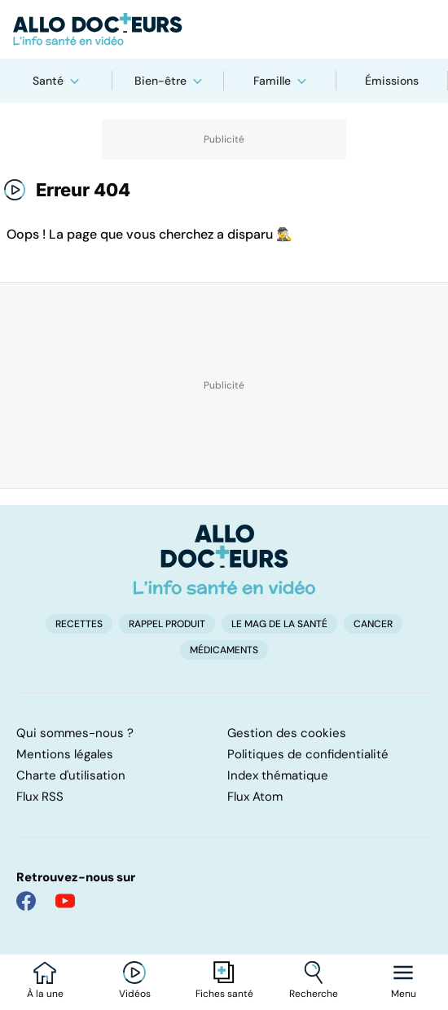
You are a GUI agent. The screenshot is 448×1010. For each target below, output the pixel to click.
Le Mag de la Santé (279, 623)
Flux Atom (255, 796)
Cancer (373, 623)
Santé (48, 80)
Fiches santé (224, 993)
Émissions (392, 80)
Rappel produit (167, 623)
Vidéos (135, 993)
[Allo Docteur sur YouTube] (65, 901)
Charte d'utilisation (70, 775)
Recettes (79, 623)
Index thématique (277, 775)
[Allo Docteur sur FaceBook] (26, 901)
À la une (45, 993)
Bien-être (160, 80)
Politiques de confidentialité (308, 754)
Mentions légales (64, 754)
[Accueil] (224, 560)
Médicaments (224, 649)
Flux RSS (40, 796)
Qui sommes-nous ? (75, 733)
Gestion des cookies (286, 733)
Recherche (313, 993)
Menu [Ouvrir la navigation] (403, 993)
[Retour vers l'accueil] (224, 29)
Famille (272, 80)
